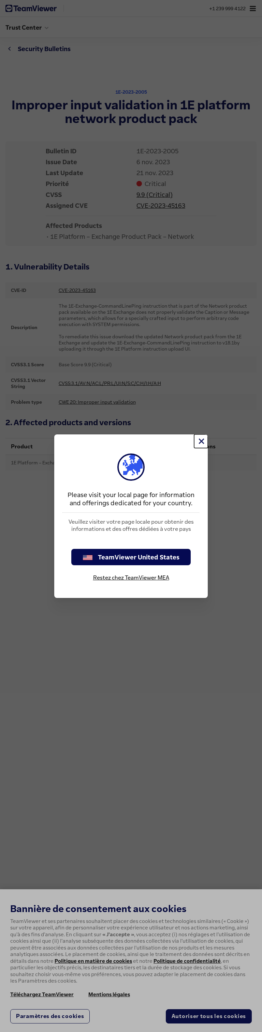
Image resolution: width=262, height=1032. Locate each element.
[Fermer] (201, 441)
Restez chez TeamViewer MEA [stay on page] (131, 577)
